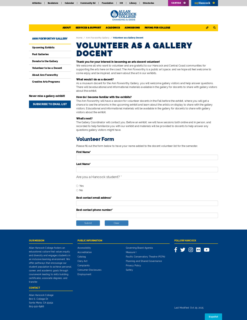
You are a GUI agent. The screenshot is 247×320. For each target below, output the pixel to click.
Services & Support (88, 27)
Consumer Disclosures (89, 270)
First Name (83, 152)
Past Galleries (40, 54)
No (79, 190)
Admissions (132, 27)
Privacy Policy (133, 265)
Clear (116, 223)
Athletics (36, 3)
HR (121, 3)
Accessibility (84, 248)
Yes (80, 185)
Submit (88, 223)
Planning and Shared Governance (144, 261)
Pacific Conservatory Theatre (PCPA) (145, 256)
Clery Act (83, 261)
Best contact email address (94, 197)
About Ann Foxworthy (45, 75)
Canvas (176, 3)
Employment (84, 274)
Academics (113, 27)
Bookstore (53, 3)
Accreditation (85, 252)
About (67, 27)
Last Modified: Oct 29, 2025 (189, 307)
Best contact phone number (94, 209)
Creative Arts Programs (46, 81)
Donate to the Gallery (45, 61)
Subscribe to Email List (50, 104)
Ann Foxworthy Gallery (50, 38)
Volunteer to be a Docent (47, 68)
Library (132, 3)
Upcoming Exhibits (43, 47)
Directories (148, 3)
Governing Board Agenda (139, 248)
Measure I (131, 252)
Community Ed (87, 3)
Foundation (107, 3)
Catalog (82, 256)
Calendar (69, 3)
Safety (129, 270)
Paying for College (157, 27)
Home (79, 38)
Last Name (83, 164)
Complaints (84, 265)
